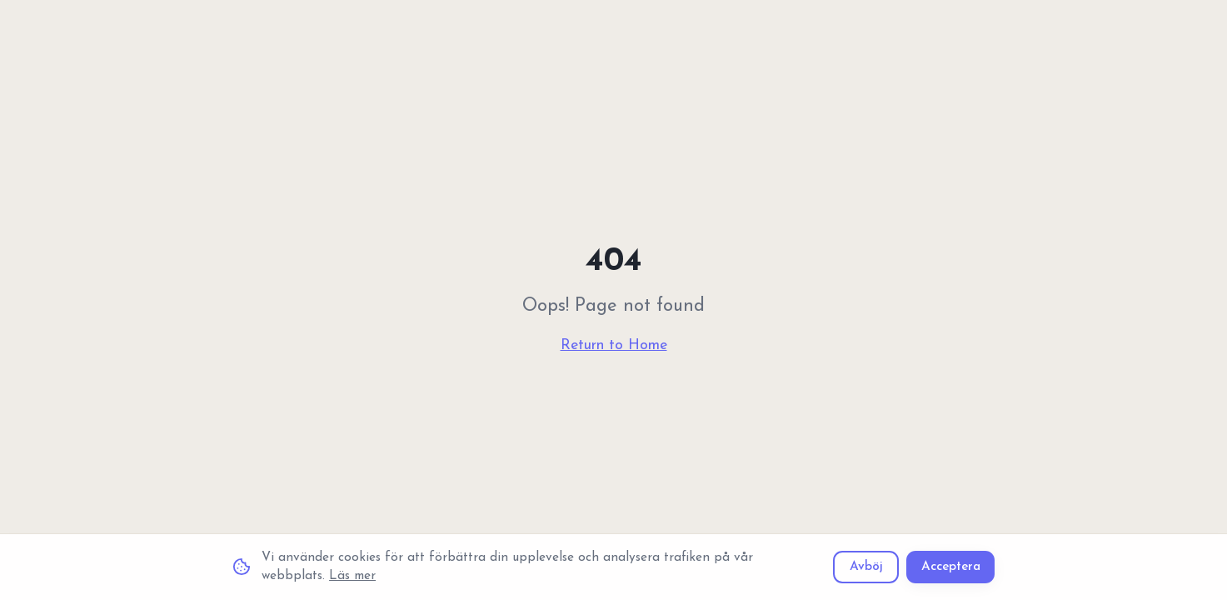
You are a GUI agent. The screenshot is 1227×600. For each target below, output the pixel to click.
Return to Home (614, 345)
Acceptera (950, 566)
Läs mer (352, 575)
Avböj (866, 566)
